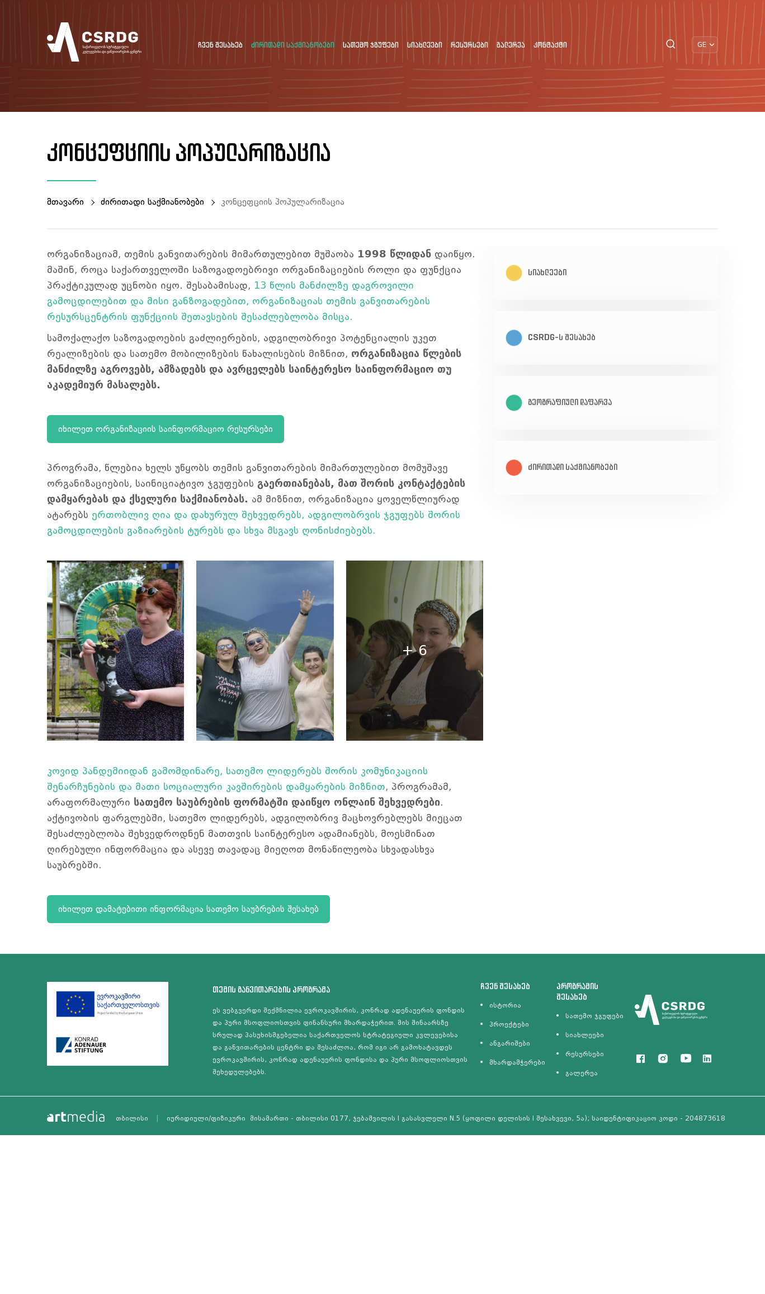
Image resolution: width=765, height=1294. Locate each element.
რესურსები (469, 45)
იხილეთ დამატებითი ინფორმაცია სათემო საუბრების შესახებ (188, 909)
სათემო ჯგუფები (371, 45)
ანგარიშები (509, 1043)
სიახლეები (424, 45)
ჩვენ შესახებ (220, 45)
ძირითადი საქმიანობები (292, 45)
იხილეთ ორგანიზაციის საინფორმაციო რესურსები (165, 429)
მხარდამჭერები (517, 1062)
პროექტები (509, 1024)
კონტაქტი (550, 45)
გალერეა (511, 45)
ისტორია (505, 1005)
